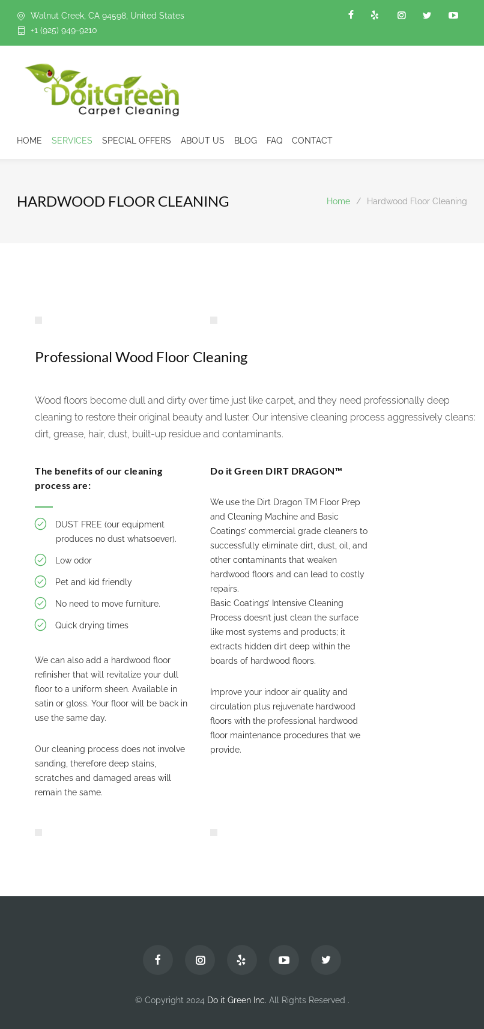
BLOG (245, 140)
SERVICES (72, 140)
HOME (29, 140)
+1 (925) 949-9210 (64, 30)
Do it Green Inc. (237, 1000)
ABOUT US (203, 140)
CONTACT (312, 140)
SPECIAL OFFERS (136, 140)
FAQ (274, 140)
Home (338, 201)
